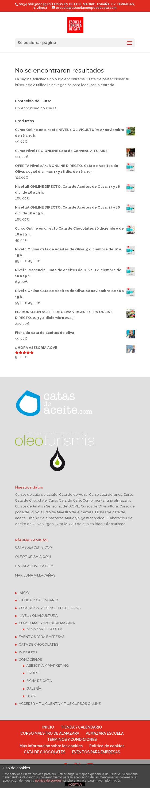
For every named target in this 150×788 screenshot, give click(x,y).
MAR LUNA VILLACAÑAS (35, 575)
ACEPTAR (75, 784)
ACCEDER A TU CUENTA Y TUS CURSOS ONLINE (60, 704)
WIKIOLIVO (28, 652)
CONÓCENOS (30, 660)
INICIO (24, 593)
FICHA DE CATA (39, 681)
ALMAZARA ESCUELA (44, 629)
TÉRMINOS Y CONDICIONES (72, 739)
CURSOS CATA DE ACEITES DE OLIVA (50, 608)
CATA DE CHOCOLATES (38, 644)
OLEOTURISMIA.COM (33, 557)
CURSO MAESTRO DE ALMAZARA (47, 623)
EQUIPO (33, 673)
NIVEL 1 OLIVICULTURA (38, 616)
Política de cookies (106, 746)
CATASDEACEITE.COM (34, 547)
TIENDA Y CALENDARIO (38, 600)
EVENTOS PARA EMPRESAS (41, 637)
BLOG (31, 696)
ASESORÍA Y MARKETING (47, 665)
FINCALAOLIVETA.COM (34, 566)
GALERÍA (33, 688)
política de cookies (48, 780)
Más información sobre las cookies (51, 746)
